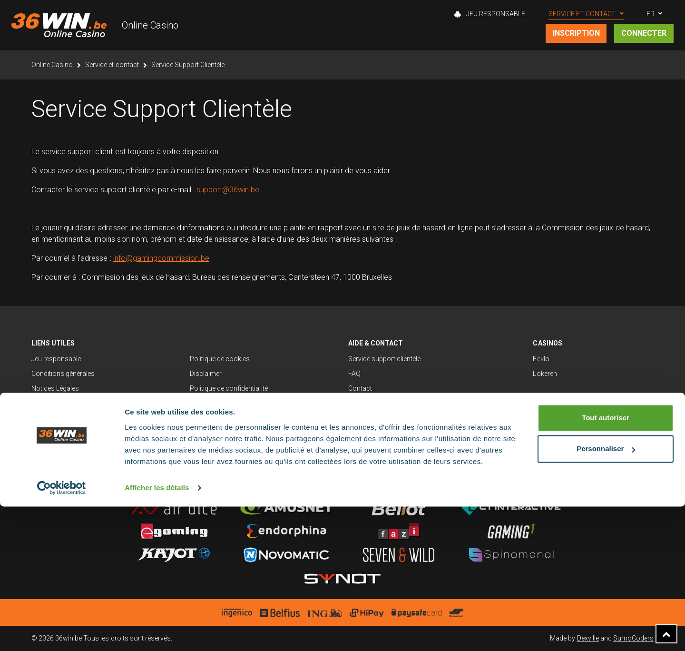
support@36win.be (227, 189)
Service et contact (111, 65)
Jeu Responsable (489, 14)
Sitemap (43, 403)
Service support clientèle (384, 359)
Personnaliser (606, 593)
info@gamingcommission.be (161, 258)
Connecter (643, 33)
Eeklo (541, 359)
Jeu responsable (56, 359)
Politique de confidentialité (229, 388)
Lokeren (545, 373)
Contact (360, 388)
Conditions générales (63, 373)
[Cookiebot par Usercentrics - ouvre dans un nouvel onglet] (61, 632)
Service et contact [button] (582, 14)
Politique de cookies (220, 359)
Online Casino (150, 25)
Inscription (576, 33)
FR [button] (650, 14)
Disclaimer (206, 373)
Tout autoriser (605, 562)
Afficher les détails (157, 632)
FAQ (354, 373)
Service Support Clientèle (188, 65)
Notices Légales (55, 388)
